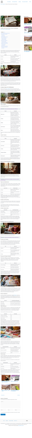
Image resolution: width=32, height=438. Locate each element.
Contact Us (7, 421)
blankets (9, 88)
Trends (30, 1)
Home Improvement (14, 1)
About (4, 421)
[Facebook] (26, 421)
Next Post (18, 395)
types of (7, 88)
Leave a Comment (3, 29)
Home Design (9, 1)
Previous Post (3, 395)
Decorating (6, 29)
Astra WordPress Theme (21, 426)
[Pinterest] (27, 421)
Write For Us (15, 421)
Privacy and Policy (11, 421)
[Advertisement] (16, 9)
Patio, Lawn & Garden (25, 1)
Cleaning (20, 1)
